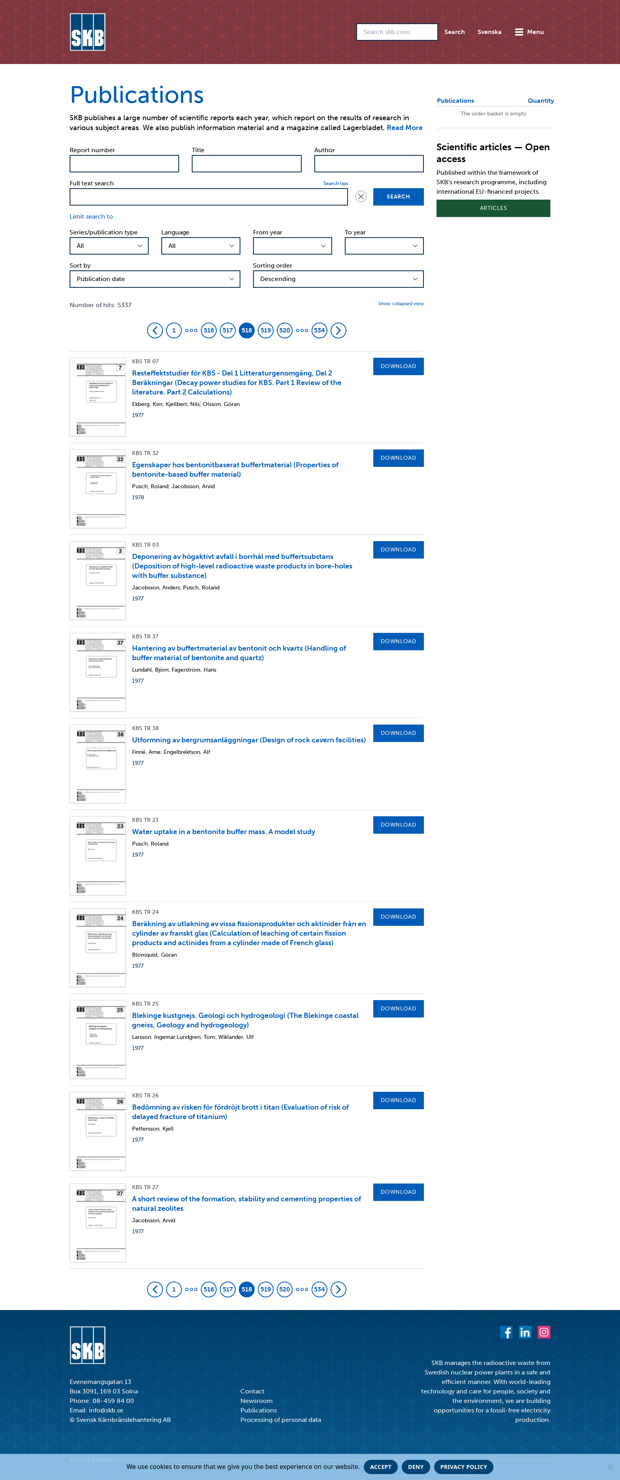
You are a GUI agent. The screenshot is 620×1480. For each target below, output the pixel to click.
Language (175, 232)
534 (319, 330)
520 (284, 330)
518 (247, 330)
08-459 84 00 (113, 1400)
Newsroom (256, 1400)
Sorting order (272, 265)
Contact (252, 1391)
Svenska (490, 32)
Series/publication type (104, 232)
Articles (493, 208)
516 (209, 330)
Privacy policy (463, 1467)
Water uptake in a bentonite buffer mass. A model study (223, 831)
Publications (258, 1410)
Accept (380, 1467)
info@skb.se (106, 1410)
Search (454, 32)
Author (324, 150)
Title (198, 150)
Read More (405, 127)
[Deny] (610, 1467)
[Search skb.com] (397, 32)
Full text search (92, 183)
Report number (92, 150)
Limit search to (91, 216)
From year (267, 232)
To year (355, 232)
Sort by (80, 265)
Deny (416, 1467)
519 (266, 330)
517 (228, 330)
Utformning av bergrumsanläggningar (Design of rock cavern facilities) (249, 740)
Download (398, 366)
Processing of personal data (280, 1419)
